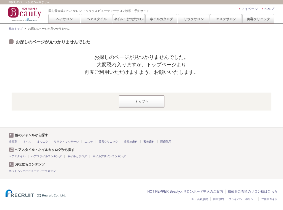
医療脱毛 (165, 141)
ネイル (27, 141)
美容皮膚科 (131, 141)
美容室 (13, 141)
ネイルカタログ (161, 19)
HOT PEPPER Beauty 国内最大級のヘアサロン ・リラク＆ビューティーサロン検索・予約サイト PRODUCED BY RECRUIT (25, 14)
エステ (89, 141)
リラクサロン (194, 19)
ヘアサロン (64, 19)
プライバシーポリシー (242, 199)
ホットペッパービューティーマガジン (32, 170)
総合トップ (16, 28)
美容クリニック (258, 19)
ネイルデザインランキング (109, 156)
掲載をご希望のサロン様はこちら (252, 191)
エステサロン (226, 19)
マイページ (249, 9)
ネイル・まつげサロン (129, 19)
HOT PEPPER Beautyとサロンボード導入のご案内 (185, 191)
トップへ (141, 101)
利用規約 (218, 199)
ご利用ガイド (269, 199)
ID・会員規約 (200, 199)
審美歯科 (148, 141)
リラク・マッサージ (66, 141)
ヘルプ (269, 9)
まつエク (42, 141)
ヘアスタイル (97, 19)
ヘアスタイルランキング (46, 156)
